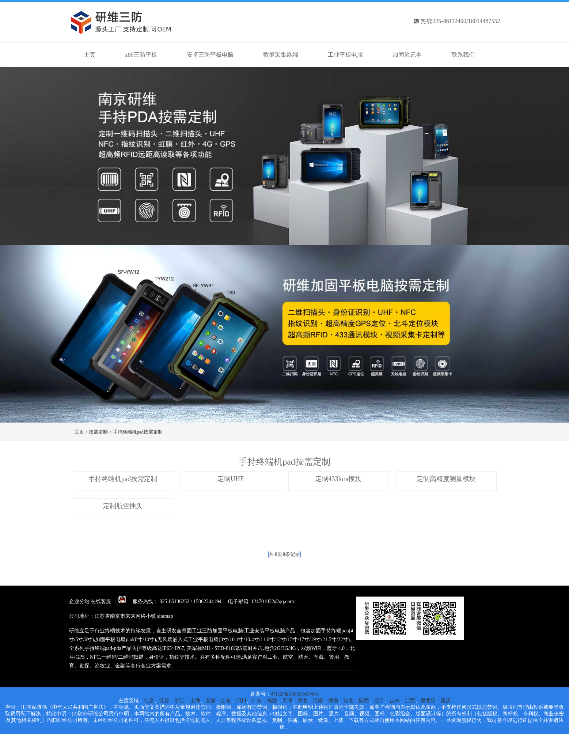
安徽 (210, 700)
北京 (149, 700)
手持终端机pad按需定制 (138, 432)
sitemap (165, 616)
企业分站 (79, 601)
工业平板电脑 (345, 55)
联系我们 (463, 55)
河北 (302, 700)
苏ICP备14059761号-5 (295, 694)
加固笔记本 (407, 55)
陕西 (364, 700)
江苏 (164, 700)
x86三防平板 (141, 55)
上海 (195, 700)
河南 (318, 700)
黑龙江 (428, 700)
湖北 (349, 700)
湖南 (333, 700)
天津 (287, 700)
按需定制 (98, 432)
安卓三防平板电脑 (210, 55)
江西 (410, 700)
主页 (79, 432)
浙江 (180, 700)
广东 (256, 700)
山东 (226, 700)
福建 (272, 700)
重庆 (446, 700)
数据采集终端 (280, 55)
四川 (241, 700)
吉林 (395, 700)
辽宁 (379, 700)
